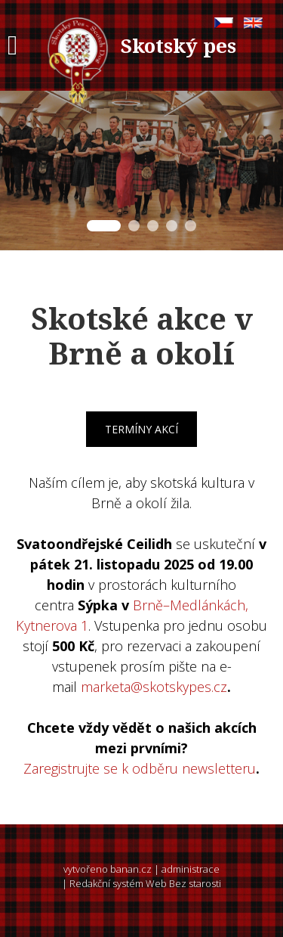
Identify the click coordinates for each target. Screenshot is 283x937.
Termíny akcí (141, 429)
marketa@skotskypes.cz (154, 687)
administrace (190, 869)
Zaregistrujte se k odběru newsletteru (139, 768)
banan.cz (131, 869)
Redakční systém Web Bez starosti (145, 883)
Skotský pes (178, 45)
